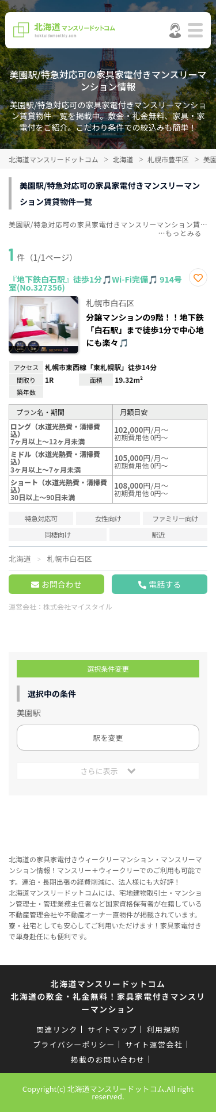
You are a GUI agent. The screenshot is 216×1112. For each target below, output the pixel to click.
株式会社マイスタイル (77, 606)
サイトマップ (112, 1029)
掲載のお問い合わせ (108, 1059)
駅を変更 (108, 737)
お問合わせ (61, 584)
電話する (165, 584)
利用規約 (163, 1029)
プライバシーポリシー (74, 1044)
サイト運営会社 (154, 1044)
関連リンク (57, 1029)
